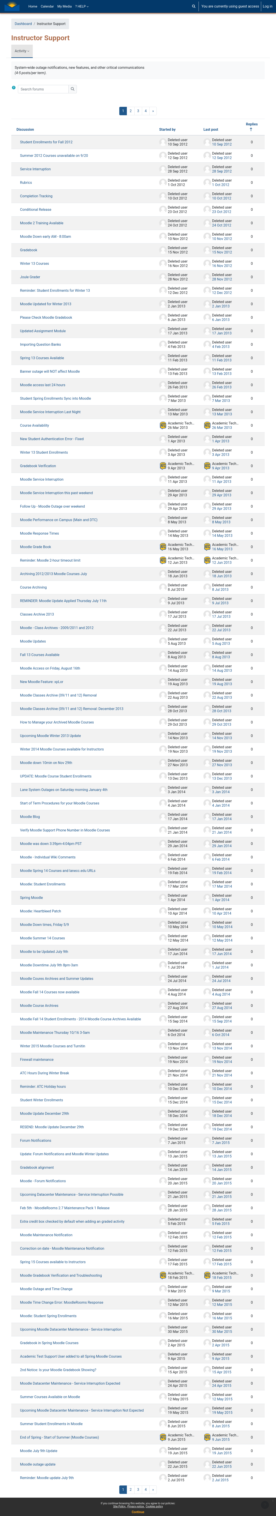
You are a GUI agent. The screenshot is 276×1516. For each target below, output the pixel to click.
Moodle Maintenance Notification (51, 1235)
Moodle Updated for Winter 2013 (50, 304)
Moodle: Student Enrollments (47, 884)
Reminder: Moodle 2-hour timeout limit (55, 560)
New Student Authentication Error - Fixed (56, 439)
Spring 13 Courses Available (47, 358)
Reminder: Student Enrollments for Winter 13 (60, 290)
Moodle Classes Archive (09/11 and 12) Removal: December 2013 (76, 709)
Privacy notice (136, 1506)
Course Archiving (38, 587)
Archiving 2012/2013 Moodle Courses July (58, 574)
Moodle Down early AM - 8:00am (50, 236)
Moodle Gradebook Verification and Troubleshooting (65, 1275)
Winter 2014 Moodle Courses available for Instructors (66, 749)
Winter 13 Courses (39, 263)
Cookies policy (154, 1506)
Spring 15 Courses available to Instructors (57, 1262)
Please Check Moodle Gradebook (51, 317)
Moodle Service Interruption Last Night (55, 412)
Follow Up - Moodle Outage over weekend (57, 506)
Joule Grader (35, 277)
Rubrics (31, 182)
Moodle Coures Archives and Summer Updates (61, 979)
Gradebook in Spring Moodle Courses (54, 1343)
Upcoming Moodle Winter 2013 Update (55, 736)
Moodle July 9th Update (43, 1455)
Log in (267, 6)
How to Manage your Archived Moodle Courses (61, 722)
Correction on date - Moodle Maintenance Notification (67, 1248)
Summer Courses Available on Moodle (55, 1397)
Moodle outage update (42, 1469)
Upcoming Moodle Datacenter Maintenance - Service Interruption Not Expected (79, 1412)
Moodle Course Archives (44, 1006)
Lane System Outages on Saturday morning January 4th (68, 790)
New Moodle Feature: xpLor (46, 682)
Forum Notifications (40, 1140)
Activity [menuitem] (25, 51)
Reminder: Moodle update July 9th (51, 1482)
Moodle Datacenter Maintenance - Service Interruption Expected (75, 1383)
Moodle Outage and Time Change (51, 1289)
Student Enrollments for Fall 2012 (51, 142)
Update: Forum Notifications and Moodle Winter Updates (69, 1154)
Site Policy (119, 1506)
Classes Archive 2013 (41, 614)
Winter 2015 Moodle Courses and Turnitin (57, 1046)
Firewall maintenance (41, 1059)
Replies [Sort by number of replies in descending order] (247, 124)
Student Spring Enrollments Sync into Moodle (60, 398)
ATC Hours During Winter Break (49, 1073)
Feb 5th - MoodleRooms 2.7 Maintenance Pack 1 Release (69, 1208)
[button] (194, 6)
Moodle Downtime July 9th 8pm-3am (54, 965)
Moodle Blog (34, 817)
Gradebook (33, 250)
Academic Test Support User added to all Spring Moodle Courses (75, 1356)
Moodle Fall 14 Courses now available (54, 992)
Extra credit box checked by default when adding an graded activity (77, 1221)
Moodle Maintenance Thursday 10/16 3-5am (59, 1032)
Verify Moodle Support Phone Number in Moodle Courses (69, 830)
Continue (138, 1512)
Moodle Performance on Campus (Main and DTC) (63, 520)
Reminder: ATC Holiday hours (47, 1086)
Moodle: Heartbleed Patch (45, 911)
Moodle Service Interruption (46, 479)
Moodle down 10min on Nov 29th (51, 763)
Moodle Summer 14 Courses (47, 938)
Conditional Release (40, 209)
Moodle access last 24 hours (47, 385)
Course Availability (39, 425)
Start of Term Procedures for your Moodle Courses (64, 803)
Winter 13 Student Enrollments (48, 452)
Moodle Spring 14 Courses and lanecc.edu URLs (62, 871)
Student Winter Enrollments (46, 1100)
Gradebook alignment (41, 1167)
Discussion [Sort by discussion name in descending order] (30, 129)
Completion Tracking (41, 196)
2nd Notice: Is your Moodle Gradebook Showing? (63, 1370)
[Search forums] (47, 89)
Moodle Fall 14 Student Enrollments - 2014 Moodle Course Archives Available (85, 1019)
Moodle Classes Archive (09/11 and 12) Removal (63, 695)
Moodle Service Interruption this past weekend (61, 493)
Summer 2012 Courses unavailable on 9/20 (59, 156)
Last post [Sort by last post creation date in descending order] (206, 129)
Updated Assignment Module (47, 331)
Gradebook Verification (42, 466)
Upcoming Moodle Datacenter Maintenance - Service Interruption (75, 1329)
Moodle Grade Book (40, 547)
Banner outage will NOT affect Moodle (54, 371)
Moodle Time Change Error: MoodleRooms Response (66, 1302)
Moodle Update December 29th (49, 1113)
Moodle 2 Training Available (46, 223)
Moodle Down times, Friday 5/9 (49, 925)
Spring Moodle (36, 898)
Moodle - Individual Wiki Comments (52, 857)
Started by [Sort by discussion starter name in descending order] (163, 129)
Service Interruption (40, 169)
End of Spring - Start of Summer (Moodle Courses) (64, 1442)
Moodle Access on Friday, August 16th (55, 668)
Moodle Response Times (44, 533)
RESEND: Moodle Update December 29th (56, 1127)
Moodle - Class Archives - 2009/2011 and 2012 (61, 628)
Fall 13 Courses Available (44, 655)
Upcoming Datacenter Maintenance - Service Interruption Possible (76, 1194)
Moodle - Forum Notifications (47, 1181)
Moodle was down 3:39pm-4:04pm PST (55, 844)
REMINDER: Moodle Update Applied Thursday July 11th (68, 601)
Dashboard (27, 24)
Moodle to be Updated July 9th (49, 952)
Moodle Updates (37, 641)
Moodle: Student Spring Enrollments (53, 1316)
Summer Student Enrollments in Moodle (56, 1428)
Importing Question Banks (45, 344)
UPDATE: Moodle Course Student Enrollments (60, 776)
